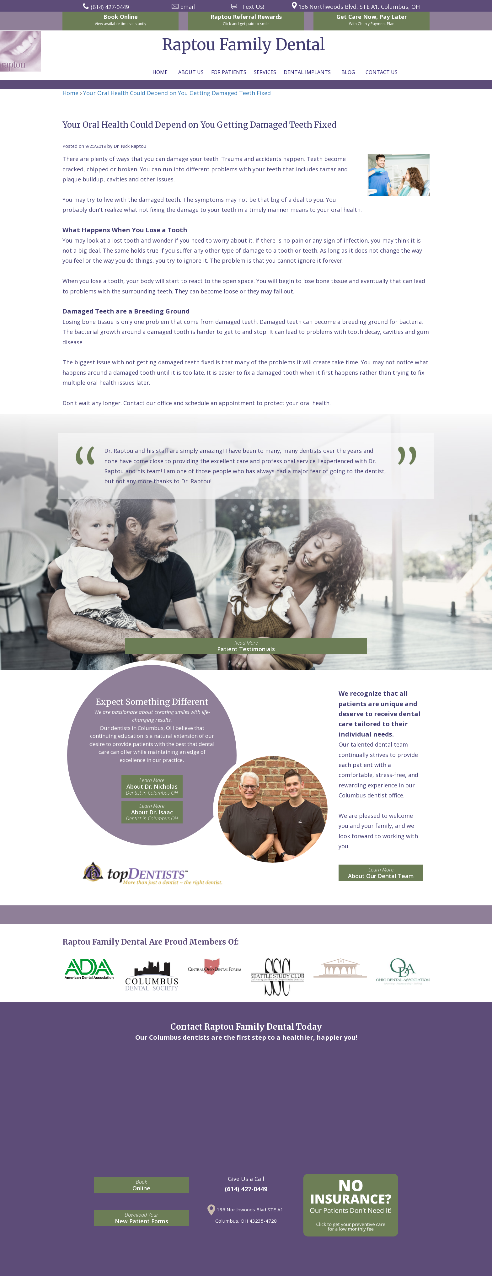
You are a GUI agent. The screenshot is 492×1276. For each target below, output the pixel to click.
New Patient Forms (141, 1218)
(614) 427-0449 (246, 1189)
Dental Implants (307, 72)
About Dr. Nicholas (152, 786)
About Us (191, 72)
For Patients (228, 72)
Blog (348, 72)
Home (160, 72)
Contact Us (382, 72)
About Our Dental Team (381, 873)
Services (265, 72)
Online (141, 1185)
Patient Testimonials (246, 646)
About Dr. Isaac (152, 812)
